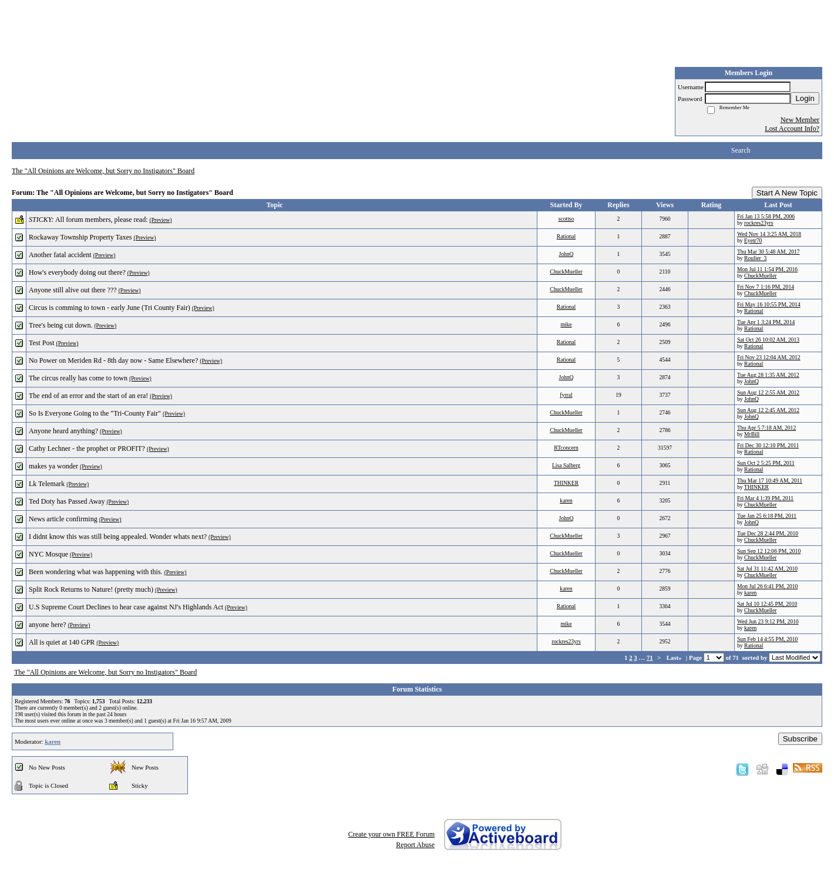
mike (565, 324)
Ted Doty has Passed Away (67, 501)
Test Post (42, 343)
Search (741, 150)
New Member (800, 120)
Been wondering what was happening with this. (96, 572)
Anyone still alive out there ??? (73, 290)
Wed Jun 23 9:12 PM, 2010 (768, 621)
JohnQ (566, 254)
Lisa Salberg (566, 465)
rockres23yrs (759, 223)
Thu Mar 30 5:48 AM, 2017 (768, 251)
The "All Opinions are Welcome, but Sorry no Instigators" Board (103, 171)
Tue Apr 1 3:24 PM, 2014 (766, 322)
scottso (566, 218)
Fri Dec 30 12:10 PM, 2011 (768, 445)
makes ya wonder (53, 466)
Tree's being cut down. (60, 325)
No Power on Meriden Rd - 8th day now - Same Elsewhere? (113, 360)
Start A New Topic (787, 192)
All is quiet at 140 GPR (62, 642)
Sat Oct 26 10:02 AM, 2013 (768, 339)
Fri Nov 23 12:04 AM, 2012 (769, 357)
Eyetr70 (753, 240)
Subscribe (800, 738)
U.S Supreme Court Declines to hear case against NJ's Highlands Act (126, 607)
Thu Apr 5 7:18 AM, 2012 (766, 427)
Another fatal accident (60, 255)
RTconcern (566, 447)
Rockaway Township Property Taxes (80, 237)
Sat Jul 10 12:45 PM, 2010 (767, 604)
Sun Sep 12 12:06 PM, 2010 (769, 551)
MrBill (751, 434)
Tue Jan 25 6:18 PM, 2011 (766, 515)
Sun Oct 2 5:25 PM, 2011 (766, 463)
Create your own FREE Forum (391, 834)
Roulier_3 (755, 258)
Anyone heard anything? (63, 431)
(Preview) (161, 220)
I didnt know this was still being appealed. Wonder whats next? (118, 536)
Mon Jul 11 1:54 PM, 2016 (767, 269)
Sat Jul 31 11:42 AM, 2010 (767, 568)
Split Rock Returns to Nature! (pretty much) (91, 589)
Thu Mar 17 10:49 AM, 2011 (769, 480)
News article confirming (63, 519)
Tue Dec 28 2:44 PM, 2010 (767, 533)
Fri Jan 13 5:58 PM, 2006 (766, 216)
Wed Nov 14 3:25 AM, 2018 (769, 234)
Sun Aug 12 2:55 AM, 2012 (768, 392)
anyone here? (47, 625)
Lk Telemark (47, 484)
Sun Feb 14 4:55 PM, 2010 (767, 639)
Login (805, 98)
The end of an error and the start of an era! (88, 396)
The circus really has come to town (78, 378)
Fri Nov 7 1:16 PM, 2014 (765, 287)
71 (650, 657)
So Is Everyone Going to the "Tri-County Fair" (95, 413)
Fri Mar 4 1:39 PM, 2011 (765, 498)
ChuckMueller (566, 271)
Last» (675, 657)
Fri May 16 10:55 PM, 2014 (769, 304)
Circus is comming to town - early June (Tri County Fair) (109, 308)
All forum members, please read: (101, 219)
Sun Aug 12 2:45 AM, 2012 (768, 410)
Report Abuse (415, 845)
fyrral (566, 395)
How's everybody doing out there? (77, 272)
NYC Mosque (48, 554)
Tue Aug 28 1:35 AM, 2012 (768, 375)
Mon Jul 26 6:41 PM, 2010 (767, 586)
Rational (566, 236)
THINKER (566, 483)
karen (566, 500)
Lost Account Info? (792, 128)
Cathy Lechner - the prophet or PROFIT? (87, 448)
